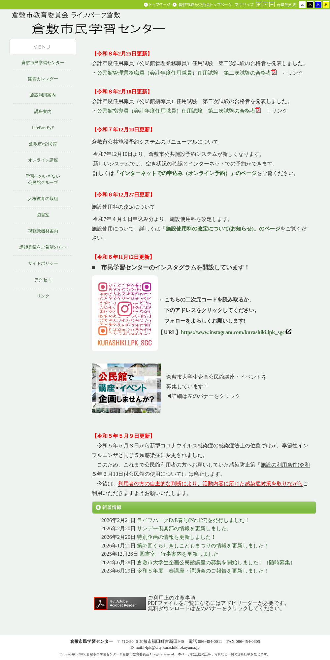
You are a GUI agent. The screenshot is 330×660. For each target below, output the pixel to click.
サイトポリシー (43, 263)
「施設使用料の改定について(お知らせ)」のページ (220, 228)
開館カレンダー (43, 78)
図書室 (43, 214)
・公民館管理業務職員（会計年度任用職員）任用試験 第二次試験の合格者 (181, 73)
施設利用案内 (43, 94)
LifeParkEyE (43, 127)
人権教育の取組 (43, 198)
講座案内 (42, 111)
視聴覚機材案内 (43, 230)
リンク (43, 296)
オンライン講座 (43, 159)
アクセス (42, 279)
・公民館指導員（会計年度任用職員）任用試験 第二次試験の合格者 (173, 111)
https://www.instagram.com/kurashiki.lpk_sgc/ (236, 332)
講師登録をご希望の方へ (43, 247)
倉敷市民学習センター (42, 62)
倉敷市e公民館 (43, 143)
